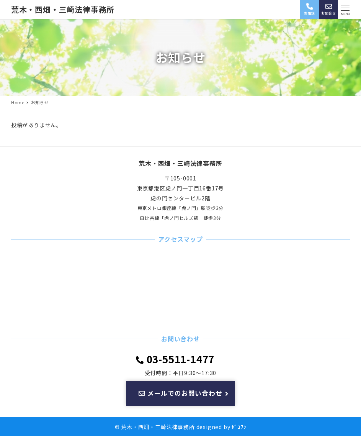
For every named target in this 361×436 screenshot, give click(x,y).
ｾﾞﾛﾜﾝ (239, 427)
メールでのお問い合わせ (183, 393)
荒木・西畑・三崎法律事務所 (62, 9)
